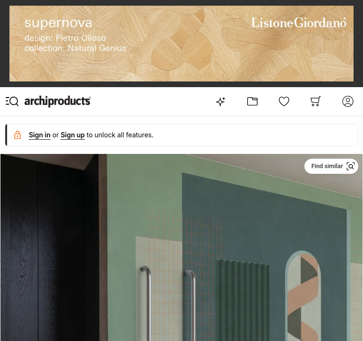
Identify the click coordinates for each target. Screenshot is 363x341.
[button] (331, 166)
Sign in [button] (40, 135)
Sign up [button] (72, 135)
